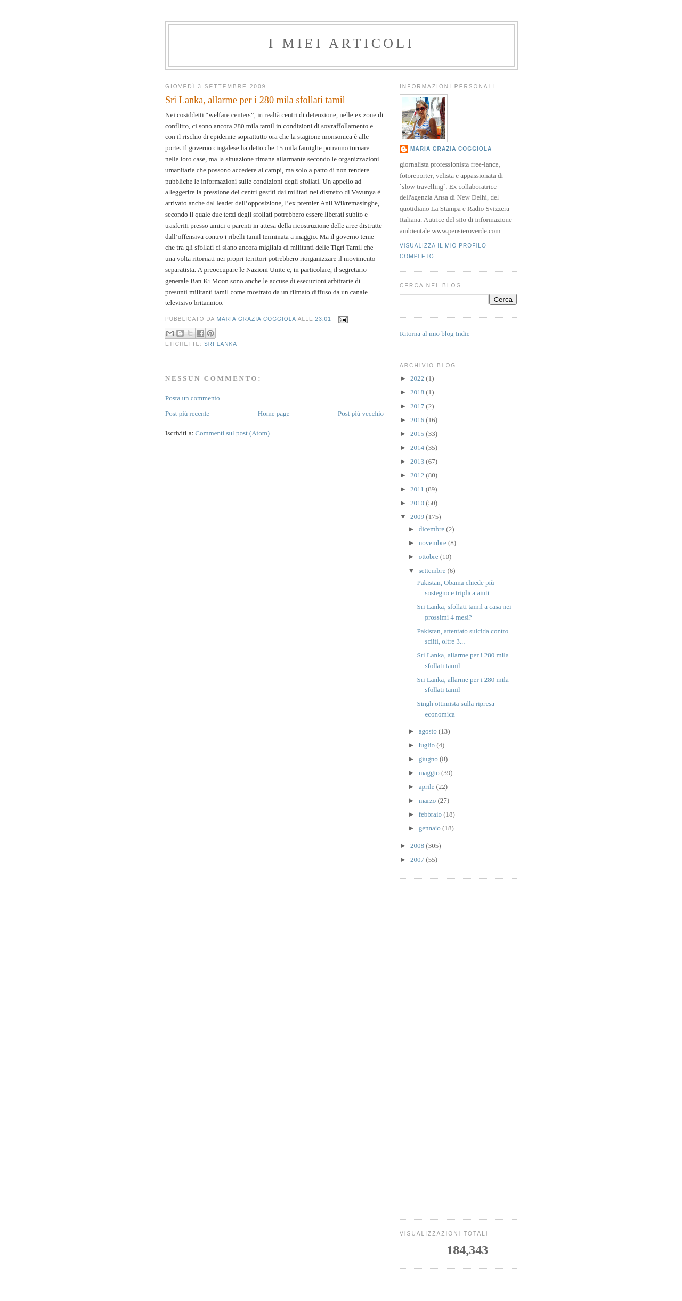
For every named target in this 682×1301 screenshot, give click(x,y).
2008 (418, 846)
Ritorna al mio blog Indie (434, 333)
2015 (418, 434)
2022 (418, 378)
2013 (418, 461)
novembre (433, 543)
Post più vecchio (361, 413)
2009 (418, 517)
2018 (418, 392)
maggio (430, 773)
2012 (418, 475)
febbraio (431, 814)
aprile (427, 787)
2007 (418, 859)
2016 (418, 420)
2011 (418, 489)
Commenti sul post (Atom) (232, 433)
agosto (429, 731)
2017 (418, 406)
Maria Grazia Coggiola (451, 149)
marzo (428, 800)
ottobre (429, 557)
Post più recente (187, 413)
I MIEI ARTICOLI (342, 43)
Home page (274, 413)
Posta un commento (192, 398)
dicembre (432, 529)
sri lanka (220, 344)
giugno (429, 759)
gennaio (430, 828)
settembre (433, 570)
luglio (428, 745)
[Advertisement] (458, 1049)
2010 (418, 503)
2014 (418, 447)
